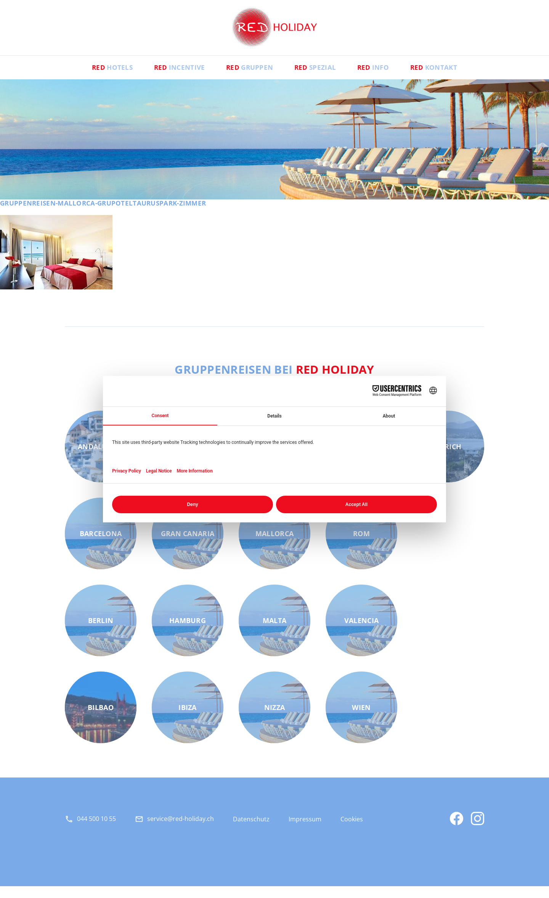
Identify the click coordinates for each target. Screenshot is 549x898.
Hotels (96, 78)
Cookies (351, 831)
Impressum (305, 831)
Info (382, 78)
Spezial (318, 78)
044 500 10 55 (96, 830)
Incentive (169, 78)
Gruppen (246, 78)
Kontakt (449, 78)
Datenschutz (251, 831)
